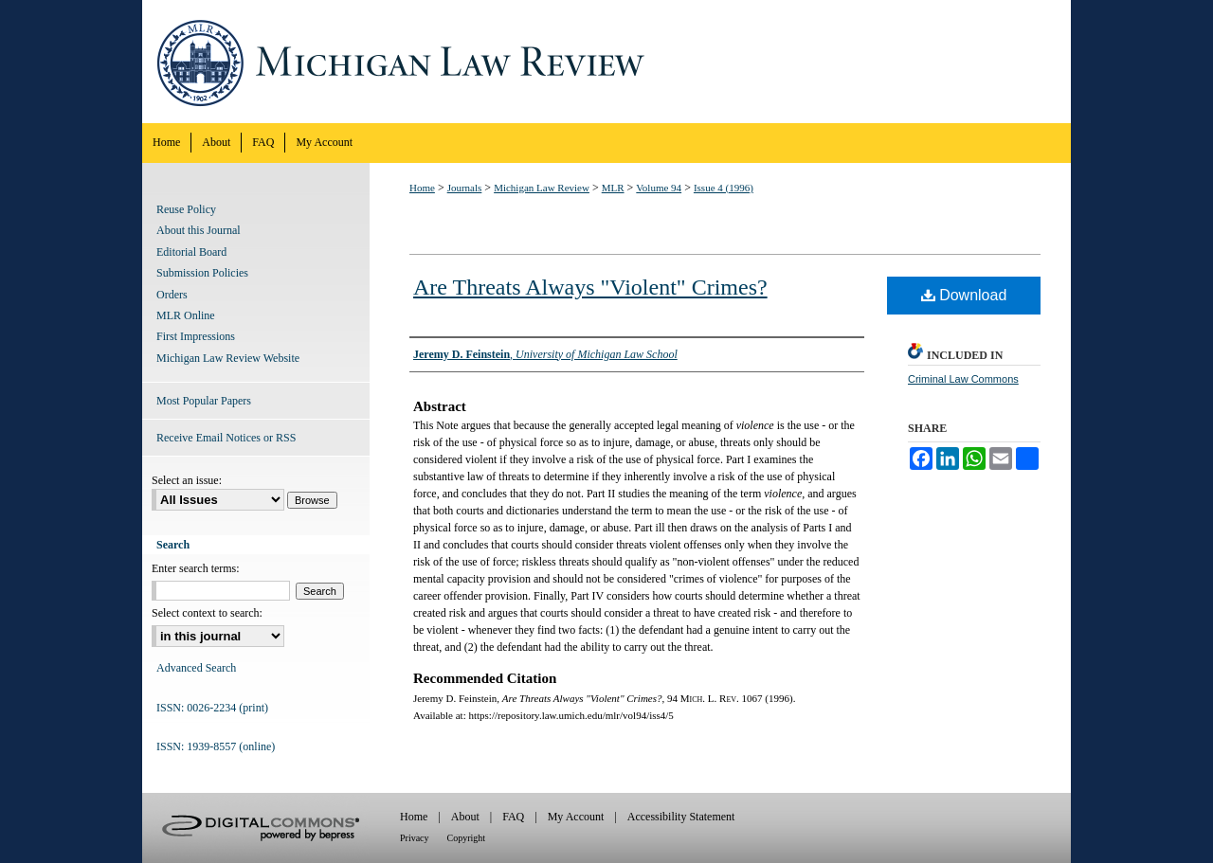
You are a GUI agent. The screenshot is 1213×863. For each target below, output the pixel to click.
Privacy (414, 838)
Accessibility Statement (681, 816)
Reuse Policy (186, 209)
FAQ (513, 816)
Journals (464, 187)
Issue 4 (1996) (723, 187)
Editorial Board (191, 252)
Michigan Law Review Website (227, 358)
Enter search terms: (196, 568)
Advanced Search (196, 667)
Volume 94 (658, 187)
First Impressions (195, 336)
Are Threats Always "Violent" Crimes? (590, 287)
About (465, 816)
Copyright (466, 838)
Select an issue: (187, 480)
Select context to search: (207, 613)
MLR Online (185, 315)
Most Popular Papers (203, 400)
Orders (172, 294)
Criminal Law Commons (963, 379)
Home (422, 187)
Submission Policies (202, 272)
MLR (613, 187)
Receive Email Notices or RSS (226, 437)
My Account (576, 816)
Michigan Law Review (606, 61)
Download (964, 295)
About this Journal (198, 230)
